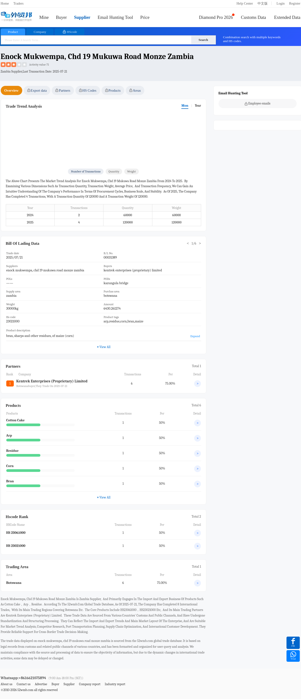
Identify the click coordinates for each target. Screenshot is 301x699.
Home (5, 3)
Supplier (82, 17)
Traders (18, 3)
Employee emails (258, 103)
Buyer (61, 17)
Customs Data (253, 17)
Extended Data (287, 17)
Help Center (244, 3)
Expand (195, 336)
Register (295, 3)
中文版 (262, 3)
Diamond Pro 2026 (216, 17)
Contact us (23, 684)
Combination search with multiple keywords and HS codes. (252, 39)
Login (281, 3)
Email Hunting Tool (115, 17)
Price (144, 17)
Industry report (115, 684)
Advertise (41, 684)
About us (7, 684)
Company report (89, 684)
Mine (44, 17)
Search (203, 40)
